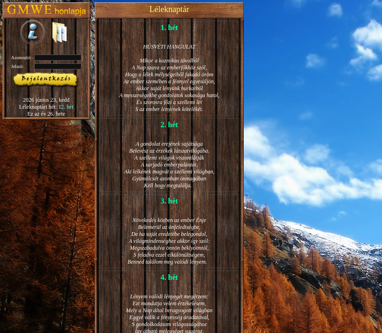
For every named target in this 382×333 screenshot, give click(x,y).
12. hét (66, 107)
